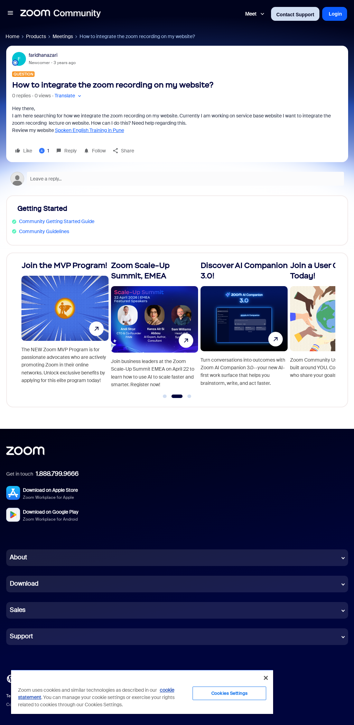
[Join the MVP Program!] (65, 326)
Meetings (63, 36)
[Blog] (10, 678)
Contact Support (295, 14)
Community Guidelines (44, 231)
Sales (17, 610)
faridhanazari (43, 55)
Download (24, 584)
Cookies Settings (229, 693)
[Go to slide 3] (189, 396)
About (18, 557)
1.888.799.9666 (57, 474)
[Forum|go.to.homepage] (60, 14)
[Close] (266, 678)
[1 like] (44, 150)
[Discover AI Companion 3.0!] (244, 326)
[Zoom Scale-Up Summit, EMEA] (154, 326)
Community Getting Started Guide (56, 221)
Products (36, 36)
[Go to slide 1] (165, 396)
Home (12, 36)
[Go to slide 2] (177, 396)
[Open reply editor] (177, 179)
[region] (142, 692)
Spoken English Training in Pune (89, 130)
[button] (10, 14)
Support (21, 636)
